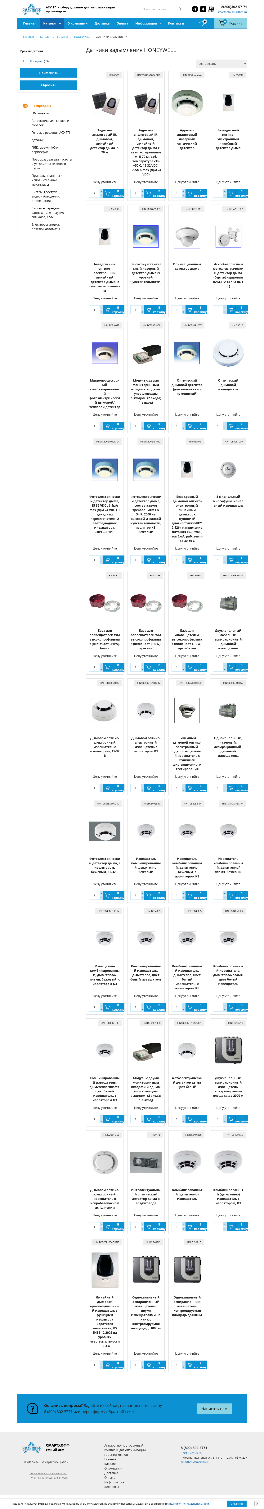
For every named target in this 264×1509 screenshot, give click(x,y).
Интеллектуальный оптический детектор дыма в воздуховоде (146, 1196)
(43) (39, 61)
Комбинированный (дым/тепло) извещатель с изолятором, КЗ (228, 1196)
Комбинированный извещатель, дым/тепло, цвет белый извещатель (146, 972)
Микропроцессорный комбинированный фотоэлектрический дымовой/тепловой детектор (104, 393)
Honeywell (36, 61)
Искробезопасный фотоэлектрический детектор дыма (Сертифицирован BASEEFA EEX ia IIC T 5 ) (228, 275)
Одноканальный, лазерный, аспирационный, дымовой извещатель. (228, 747)
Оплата (122, 23)
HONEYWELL (82, 37)
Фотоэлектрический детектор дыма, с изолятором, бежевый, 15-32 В (104, 865)
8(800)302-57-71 (234, 6)
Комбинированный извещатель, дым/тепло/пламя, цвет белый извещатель (228, 975)
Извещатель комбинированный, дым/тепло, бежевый (146, 865)
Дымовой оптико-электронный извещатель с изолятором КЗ (145, 744)
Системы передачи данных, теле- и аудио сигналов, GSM (48, 212)
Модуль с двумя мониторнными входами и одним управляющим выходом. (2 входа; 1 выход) (146, 391)
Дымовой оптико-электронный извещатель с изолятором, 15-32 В (104, 747)
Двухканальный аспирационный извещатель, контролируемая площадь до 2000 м (228, 1087)
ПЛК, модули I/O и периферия (45, 149)
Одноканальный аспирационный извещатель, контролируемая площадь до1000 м (187, 1306)
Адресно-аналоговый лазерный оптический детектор (187, 139)
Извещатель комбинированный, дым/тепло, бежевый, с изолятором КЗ (187, 867)
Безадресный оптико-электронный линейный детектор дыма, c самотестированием (104, 277)
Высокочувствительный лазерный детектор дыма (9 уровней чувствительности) (145, 273)
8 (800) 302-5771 (58, 1411)
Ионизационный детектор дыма (187, 266)
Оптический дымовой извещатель (228, 384)
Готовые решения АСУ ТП (51, 132)
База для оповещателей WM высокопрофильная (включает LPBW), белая (104, 639)
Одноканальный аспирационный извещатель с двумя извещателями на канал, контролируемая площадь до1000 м (146, 1312)
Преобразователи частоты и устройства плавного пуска (52, 163)
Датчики (38, 140)
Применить (48, 73)
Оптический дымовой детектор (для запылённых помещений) (187, 387)
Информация (146, 23)
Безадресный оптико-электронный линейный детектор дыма (228, 139)
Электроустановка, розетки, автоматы (46, 226)
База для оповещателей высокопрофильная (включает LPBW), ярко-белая (187, 639)
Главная (29, 23)
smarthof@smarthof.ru (232, 12)
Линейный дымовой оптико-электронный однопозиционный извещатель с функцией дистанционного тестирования (187, 753)
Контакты (176, 23)
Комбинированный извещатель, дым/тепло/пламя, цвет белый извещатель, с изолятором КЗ (105, 1089)
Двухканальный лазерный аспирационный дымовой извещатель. (228, 639)
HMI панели (40, 113)
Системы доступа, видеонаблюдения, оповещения (46, 196)
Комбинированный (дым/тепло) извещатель (187, 1194)
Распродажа (41, 106)
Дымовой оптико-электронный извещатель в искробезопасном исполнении (104, 1199)
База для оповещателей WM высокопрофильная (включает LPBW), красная (146, 639)
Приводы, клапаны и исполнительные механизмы (47, 180)
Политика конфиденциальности (48, 1477)
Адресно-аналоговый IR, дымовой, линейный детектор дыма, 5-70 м (104, 141)
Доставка (102, 23)
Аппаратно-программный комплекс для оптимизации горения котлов (125, 1450)
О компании (77, 23)
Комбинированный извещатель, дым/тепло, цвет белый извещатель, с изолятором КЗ (187, 977)
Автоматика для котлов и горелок (50, 123)
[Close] (257, 1503)
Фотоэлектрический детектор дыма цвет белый (187, 1082)
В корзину (118, 193)
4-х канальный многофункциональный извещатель (228, 501)
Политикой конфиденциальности (189, 1503)
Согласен (237, 1504)
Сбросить (48, 85)
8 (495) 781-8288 (191, 1453)
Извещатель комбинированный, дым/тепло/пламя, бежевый (228, 865)
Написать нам (214, 1408)
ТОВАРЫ (62, 37)
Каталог (49, 23)
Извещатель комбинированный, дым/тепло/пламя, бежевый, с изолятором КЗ (105, 975)
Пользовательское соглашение (48, 1473)
